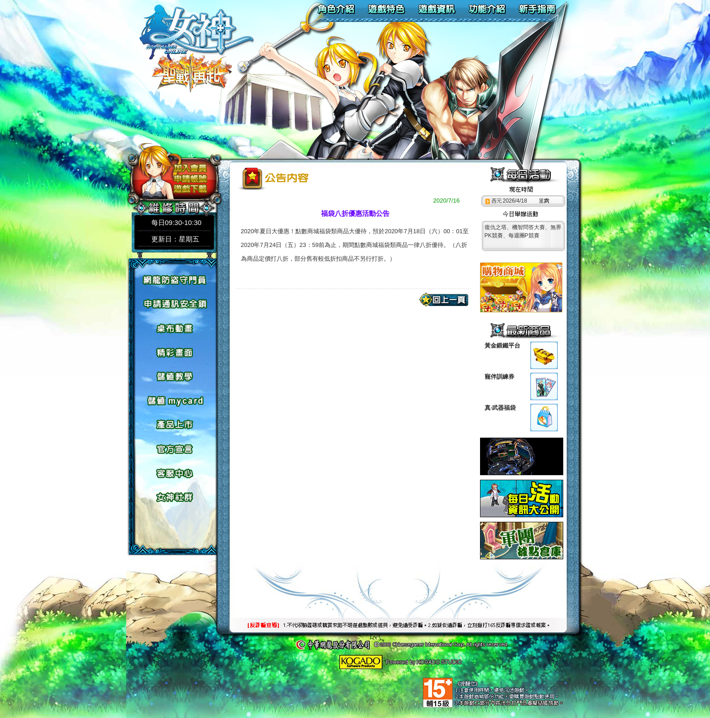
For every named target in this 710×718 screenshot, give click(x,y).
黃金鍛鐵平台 (502, 345)
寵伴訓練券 (499, 376)
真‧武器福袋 (500, 407)
